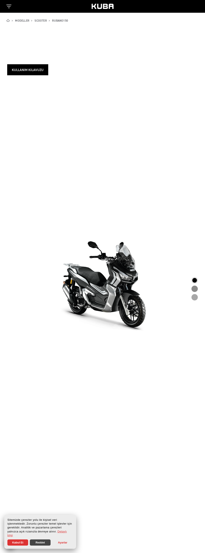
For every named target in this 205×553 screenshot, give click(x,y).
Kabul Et (17, 542)
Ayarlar (62, 542)
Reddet (40, 542)
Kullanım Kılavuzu (28, 70)
